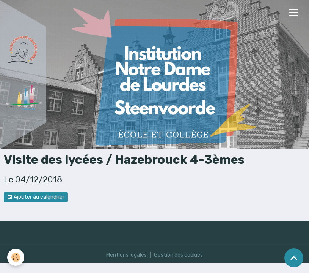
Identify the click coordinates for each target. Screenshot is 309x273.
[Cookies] (16, 257)
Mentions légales (126, 255)
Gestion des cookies (178, 255)
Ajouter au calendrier (35, 197)
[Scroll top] (293, 257)
